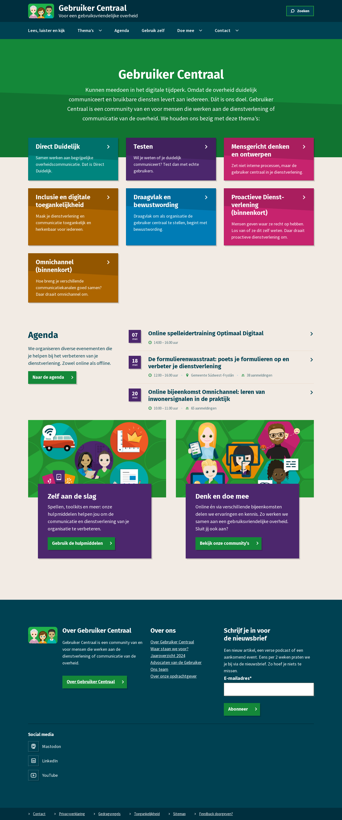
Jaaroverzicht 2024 (167, 655)
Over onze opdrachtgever (173, 676)
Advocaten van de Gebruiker (176, 662)
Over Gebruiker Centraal (91, 681)
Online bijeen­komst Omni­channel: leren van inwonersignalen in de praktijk (206, 395)
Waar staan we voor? (169, 649)
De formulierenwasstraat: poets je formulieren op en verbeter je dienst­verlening (218, 362)
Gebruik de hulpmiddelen (77, 543)
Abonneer (238, 709)
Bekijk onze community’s (224, 543)
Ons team (159, 669)
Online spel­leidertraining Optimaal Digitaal (205, 333)
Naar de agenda (48, 377)
